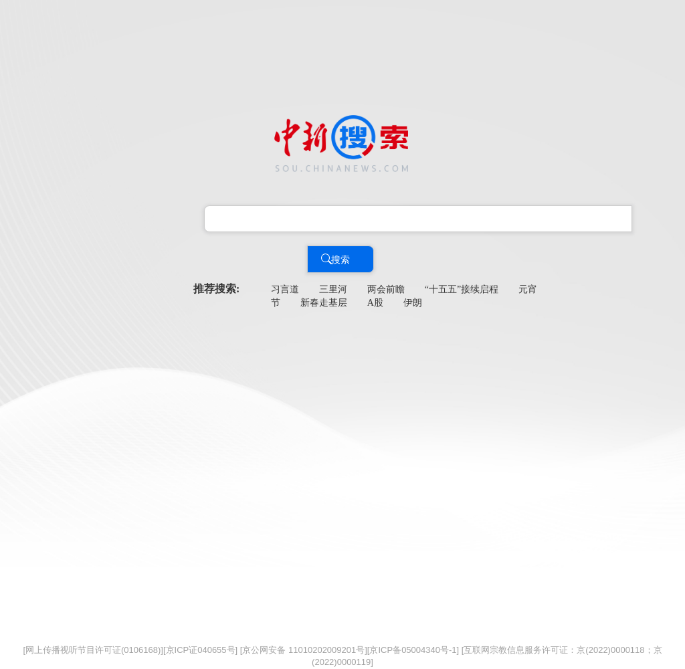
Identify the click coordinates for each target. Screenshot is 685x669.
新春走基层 (323, 303)
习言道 (285, 289)
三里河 (333, 289)
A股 (375, 303)
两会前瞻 (386, 289)
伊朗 (412, 303)
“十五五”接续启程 (461, 289)
